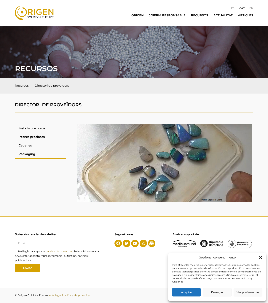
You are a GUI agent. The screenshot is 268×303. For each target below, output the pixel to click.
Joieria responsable (167, 15)
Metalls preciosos (32, 128)
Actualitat (223, 15)
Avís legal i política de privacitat (69, 295)
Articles (245, 15)
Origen (137, 15)
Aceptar (186, 292)
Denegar (217, 292)
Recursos (199, 15)
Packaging (27, 154)
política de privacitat (58, 251)
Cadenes (25, 145)
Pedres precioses (32, 137)
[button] (260, 257)
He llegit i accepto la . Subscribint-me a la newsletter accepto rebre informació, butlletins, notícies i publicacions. (57, 256)
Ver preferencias (248, 292)
